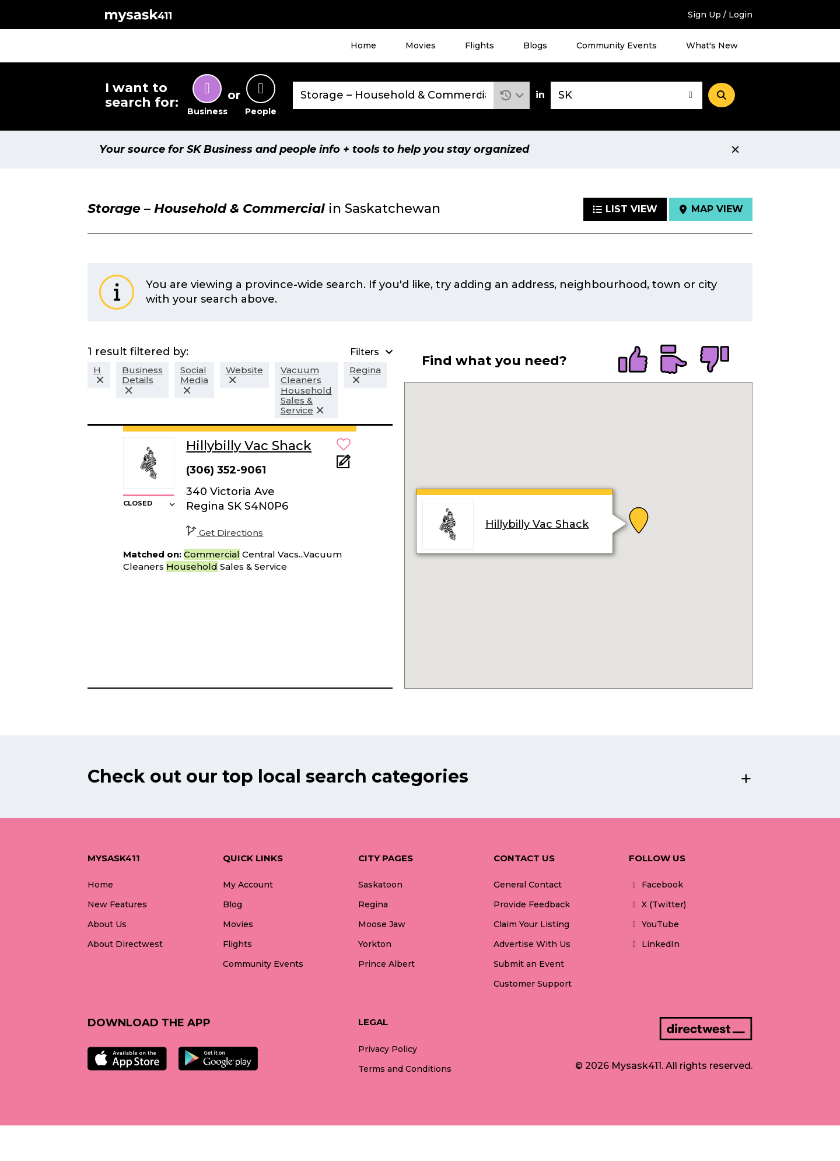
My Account (248, 884)
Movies (420, 45)
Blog (232, 904)
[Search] (721, 95)
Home (363, 45)
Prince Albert (386, 964)
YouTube (654, 924)
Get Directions (224, 532)
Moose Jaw (381, 924)
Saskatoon (380, 884)
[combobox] (393, 95)
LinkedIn (654, 944)
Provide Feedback (532, 904)
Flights (479, 45)
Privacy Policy (387, 1049)
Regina (373, 904)
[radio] (632, 360)
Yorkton (374, 944)
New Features (117, 904)
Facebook (656, 884)
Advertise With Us (532, 944)
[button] (512, 95)
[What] (393, 95)
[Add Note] (344, 465)
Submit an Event (529, 964)
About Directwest (125, 944)
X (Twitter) (657, 904)
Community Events (616, 45)
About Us (107, 924)
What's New (712, 45)
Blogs (535, 45)
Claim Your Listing (531, 924)
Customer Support (533, 983)
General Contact (528, 884)
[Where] (626, 95)
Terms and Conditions (405, 1069)
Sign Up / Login (720, 14)
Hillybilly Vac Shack (537, 524)
